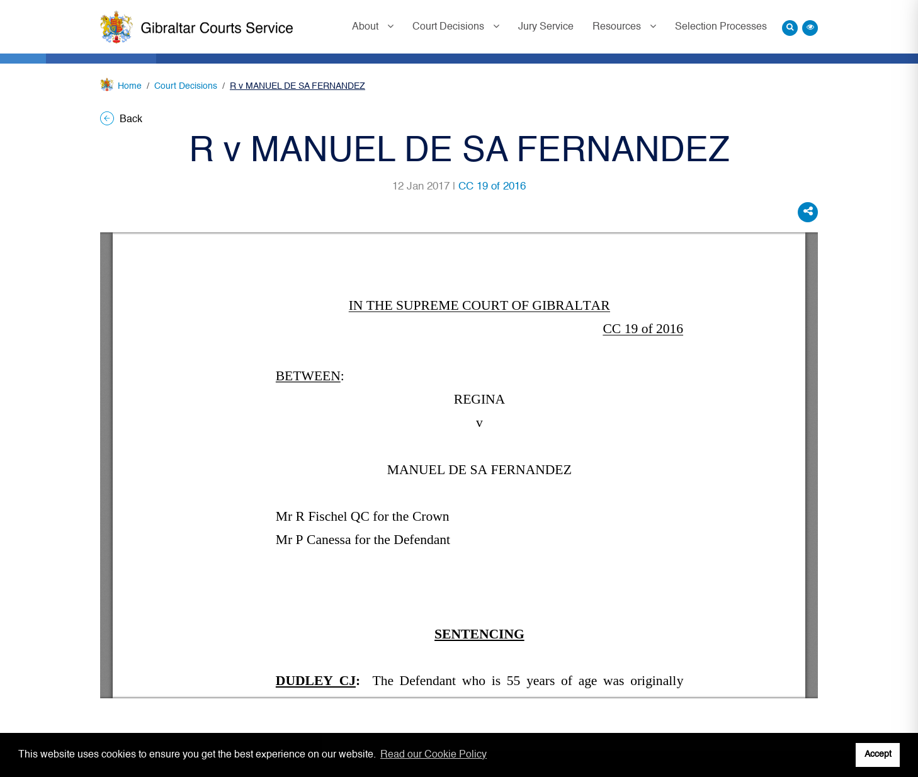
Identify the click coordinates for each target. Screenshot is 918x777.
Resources (617, 27)
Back (121, 120)
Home (130, 86)
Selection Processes (721, 27)
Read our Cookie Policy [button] (433, 755)
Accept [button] (878, 754)
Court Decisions (449, 27)
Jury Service (546, 27)
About (366, 27)
